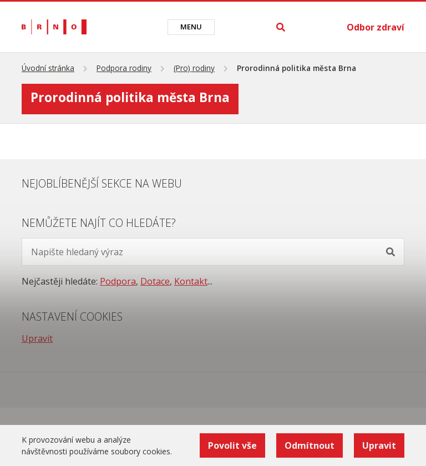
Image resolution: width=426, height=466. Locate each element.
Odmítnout (309, 445)
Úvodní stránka (48, 68)
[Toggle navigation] (191, 27)
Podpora (118, 281)
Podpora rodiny (124, 68)
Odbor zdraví (375, 27)
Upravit (37, 338)
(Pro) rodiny (194, 68)
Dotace (155, 281)
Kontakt (190, 281)
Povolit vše (232, 445)
